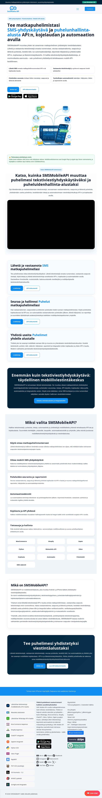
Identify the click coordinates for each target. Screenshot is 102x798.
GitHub (50, 765)
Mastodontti (52, 759)
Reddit (40, 762)
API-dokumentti (31, 289)
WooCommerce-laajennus (19, 724)
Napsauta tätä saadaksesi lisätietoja (63, 691)
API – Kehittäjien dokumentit (76, 725)
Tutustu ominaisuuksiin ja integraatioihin (51, 402)
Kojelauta (90, 9)
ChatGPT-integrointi (17, 735)
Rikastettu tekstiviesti (18, 712)
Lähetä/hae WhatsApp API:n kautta (22, 718)
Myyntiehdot (71, 702)
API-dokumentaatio (29, 90)
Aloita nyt (13, 90)
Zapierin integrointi (17, 742)
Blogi (69, 722)
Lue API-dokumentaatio (57, 668)
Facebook (57, 755)
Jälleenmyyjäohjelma (74, 712)
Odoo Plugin (15, 754)
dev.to (40, 755)
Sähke (48, 762)
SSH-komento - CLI (17, 772)
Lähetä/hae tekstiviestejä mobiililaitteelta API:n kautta (20, 705)
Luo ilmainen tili (90, 2)
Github (74, 722)
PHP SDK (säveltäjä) (17, 766)
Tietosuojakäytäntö (73, 705)
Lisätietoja (16, 289)
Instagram (41, 759)
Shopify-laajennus (16, 730)
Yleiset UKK (71, 717)
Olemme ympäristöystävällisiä (77, 720)
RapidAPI (14, 759)
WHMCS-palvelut (16, 778)
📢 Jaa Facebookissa (75, 733)
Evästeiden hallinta (87, 705)
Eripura (48, 755)
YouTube (40, 765)
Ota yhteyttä (71, 710)
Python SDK (15, 748)
